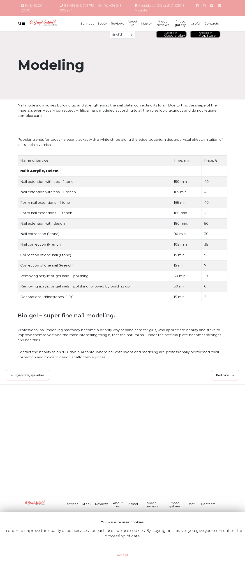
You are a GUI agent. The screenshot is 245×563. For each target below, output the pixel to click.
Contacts (211, 23)
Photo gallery (180, 23)
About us (132, 23)
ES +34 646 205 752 (79, 6)
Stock (102, 23)
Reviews (117, 23)
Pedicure (222, 375)
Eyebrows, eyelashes (30, 375)
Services (87, 23)
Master (146, 23)
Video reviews (163, 23)
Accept (122, 555)
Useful (196, 23)
